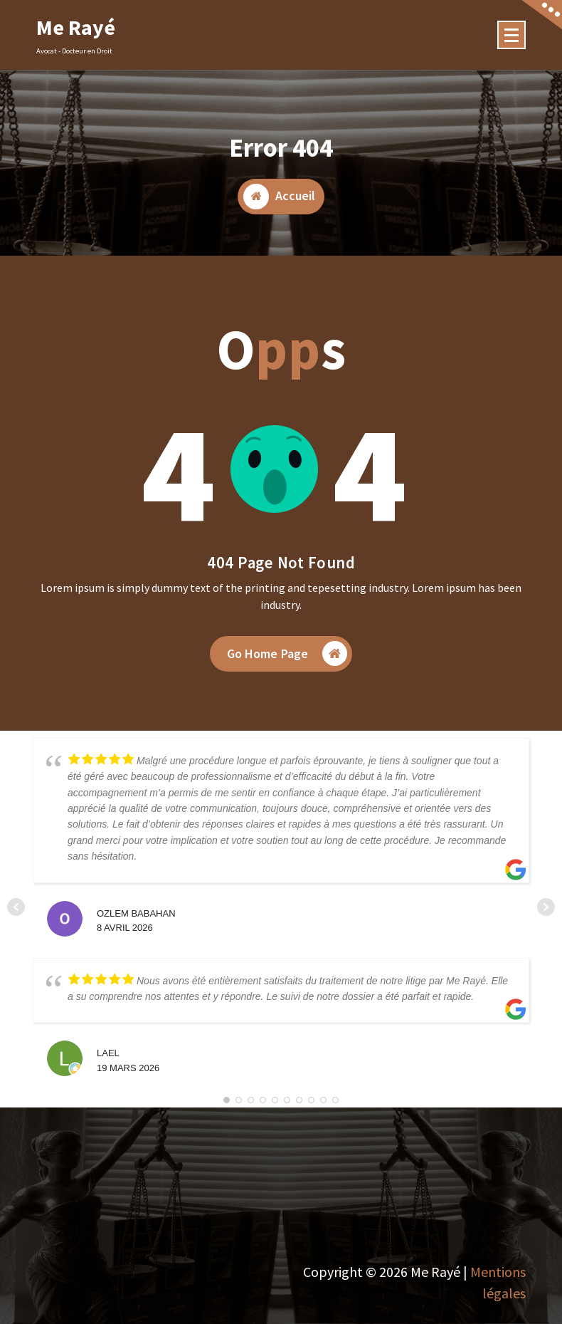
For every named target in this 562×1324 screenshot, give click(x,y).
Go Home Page (287, 654)
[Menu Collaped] (511, 35)
